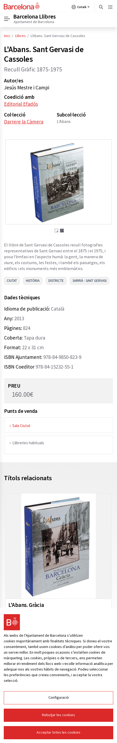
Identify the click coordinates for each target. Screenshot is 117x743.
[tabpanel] (58, 181)
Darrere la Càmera (23, 121)
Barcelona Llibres (34, 16)
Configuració (58, 697)
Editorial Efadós (21, 104)
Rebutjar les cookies (58, 715)
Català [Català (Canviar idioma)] (80, 8)
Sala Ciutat (19, 425)
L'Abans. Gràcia (26, 605)
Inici (7, 36)
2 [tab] (62, 230)
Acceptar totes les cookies (58, 732)
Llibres (20, 36)
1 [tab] (56, 230)
